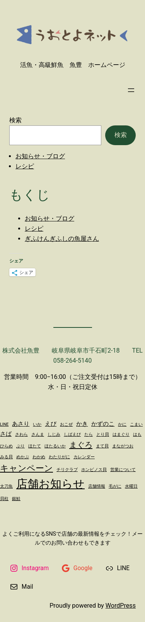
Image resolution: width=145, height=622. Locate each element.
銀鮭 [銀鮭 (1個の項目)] (16, 498)
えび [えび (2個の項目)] (50, 423)
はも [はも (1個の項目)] (137, 434)
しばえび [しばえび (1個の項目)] (72, 434)
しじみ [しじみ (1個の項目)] (54, 434)
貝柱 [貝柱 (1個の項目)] (4, 498)
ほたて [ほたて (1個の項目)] (34, 446)
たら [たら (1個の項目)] (88, 434)
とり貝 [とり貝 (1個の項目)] (102, 434)
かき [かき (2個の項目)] (82, 423)
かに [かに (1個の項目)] (122, 424)
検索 (15, 120)
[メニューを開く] (131, 90)
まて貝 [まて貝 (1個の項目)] (102, 446)
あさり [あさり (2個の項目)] (20, 423)
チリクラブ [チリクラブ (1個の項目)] (67, 469)
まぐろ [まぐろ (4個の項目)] (80, 444)
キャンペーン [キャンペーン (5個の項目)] (26, 468)
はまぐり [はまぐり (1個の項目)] (121, 434)
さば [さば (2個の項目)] (6, 433)
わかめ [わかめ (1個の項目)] (38, 456)
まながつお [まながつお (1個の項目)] (122, 446)
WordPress (121, 605)
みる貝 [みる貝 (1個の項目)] (6, 456)
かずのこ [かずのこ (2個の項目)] (102, 423)
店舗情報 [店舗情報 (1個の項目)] (96, 486)
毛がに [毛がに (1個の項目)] (115, 486)
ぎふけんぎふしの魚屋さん (62, 238)
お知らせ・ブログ (40, 156)
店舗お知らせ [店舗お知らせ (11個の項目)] (50, 483)
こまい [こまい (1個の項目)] (136, 424)
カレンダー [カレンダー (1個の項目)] (84, 456)
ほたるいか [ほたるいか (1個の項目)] (55, 446)
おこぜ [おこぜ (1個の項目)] (66, 424)
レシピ (24, 166)
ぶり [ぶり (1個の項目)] (20, 446)
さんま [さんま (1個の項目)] (37, 434)
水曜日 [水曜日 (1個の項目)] (131, 486)
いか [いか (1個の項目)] (37, 424)
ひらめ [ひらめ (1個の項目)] (6, 446)
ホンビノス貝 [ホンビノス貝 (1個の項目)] (94, 469)
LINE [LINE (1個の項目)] (4, 424)
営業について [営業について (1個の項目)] (123, 469)
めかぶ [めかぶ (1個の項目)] (22, 456)
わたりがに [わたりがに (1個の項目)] (59, 456)
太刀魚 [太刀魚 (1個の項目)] (6, 486)
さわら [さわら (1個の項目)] (21, 434)
